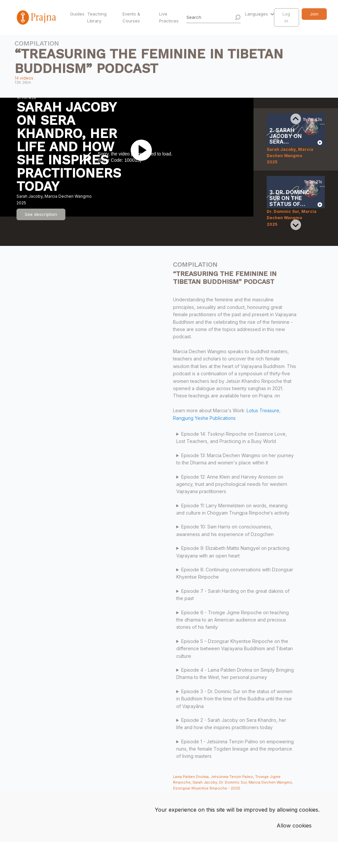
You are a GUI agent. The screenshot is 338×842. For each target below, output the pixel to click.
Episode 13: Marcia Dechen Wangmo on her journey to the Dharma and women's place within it (235, 459)
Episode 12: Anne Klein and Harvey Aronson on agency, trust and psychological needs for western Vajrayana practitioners (231, 484)
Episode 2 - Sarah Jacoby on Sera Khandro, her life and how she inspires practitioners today (231, 723)
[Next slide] (295, 224)
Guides (77, 14)
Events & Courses (131, 17)
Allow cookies (294, 825)
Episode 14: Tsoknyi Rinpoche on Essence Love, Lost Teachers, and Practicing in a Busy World (231, 437)
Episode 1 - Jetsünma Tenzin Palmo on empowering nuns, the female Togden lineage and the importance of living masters (235, 749)
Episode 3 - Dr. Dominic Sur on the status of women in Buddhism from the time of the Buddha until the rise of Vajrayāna (234, 699)
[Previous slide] (295, 119)
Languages (257, 14)
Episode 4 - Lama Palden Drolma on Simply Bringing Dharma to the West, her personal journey (235, 673)
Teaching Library (97, 17)
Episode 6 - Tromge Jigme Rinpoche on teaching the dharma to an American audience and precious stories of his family (232, 620)
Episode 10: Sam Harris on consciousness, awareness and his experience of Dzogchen (225, 530)
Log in (286, 17)
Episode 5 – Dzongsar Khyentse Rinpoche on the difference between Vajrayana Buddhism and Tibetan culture (234, 648)
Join (314, 14)
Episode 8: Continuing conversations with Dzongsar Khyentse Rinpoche (234, 573)
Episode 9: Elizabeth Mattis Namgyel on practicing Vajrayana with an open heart (232, 551)
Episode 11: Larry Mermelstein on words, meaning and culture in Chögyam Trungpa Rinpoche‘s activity (233, 509)
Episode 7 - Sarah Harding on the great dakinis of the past (232, 594)
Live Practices (169, 17)
